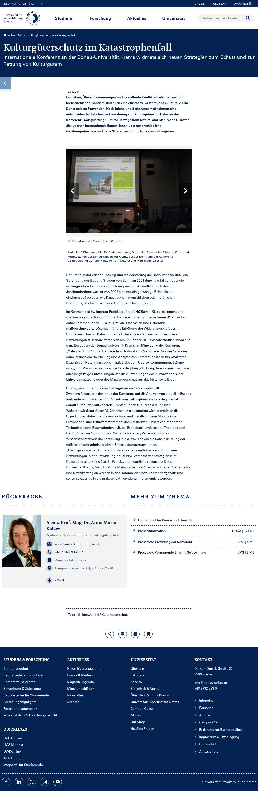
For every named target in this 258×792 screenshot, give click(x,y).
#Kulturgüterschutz (114, 614)
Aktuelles (136, 18)
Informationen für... (23, 4)
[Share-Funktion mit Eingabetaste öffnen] (109, 634)
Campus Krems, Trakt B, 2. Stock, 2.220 (79, 568)
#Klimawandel (88, 614)
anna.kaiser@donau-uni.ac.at (72, 544)
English (201, 3)
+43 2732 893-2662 (64, 552)
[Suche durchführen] (248, 18)
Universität (173, 18)
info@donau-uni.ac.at (210, 682)
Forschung (100, 18)
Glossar (218, 3)
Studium (63, 18)
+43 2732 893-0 (205, 688)
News (21, 35)
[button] (5, 83)
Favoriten (241, 3)
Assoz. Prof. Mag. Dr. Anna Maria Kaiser (81, 526)
